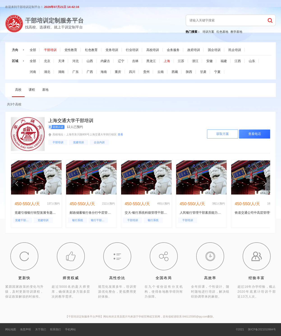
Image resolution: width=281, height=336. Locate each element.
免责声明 (25, 329)
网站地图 (10, 329)
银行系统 (77, 220)
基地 (45, 89)
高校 (18, 89)
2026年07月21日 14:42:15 (61, 7)
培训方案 (208, 31)
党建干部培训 (23, 220)
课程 (32, 89)
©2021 (240, 329)
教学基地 (236, 31)
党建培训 (78, 142)
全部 (33, 50)
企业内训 (99, 142)
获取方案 (222, 134)
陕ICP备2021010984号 (262, 329)
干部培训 (58, 142)
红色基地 (222, 31)
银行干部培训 (99, 220)
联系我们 (55, 329)
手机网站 (70, 329)
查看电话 (254, 134)
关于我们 (40, 329)
